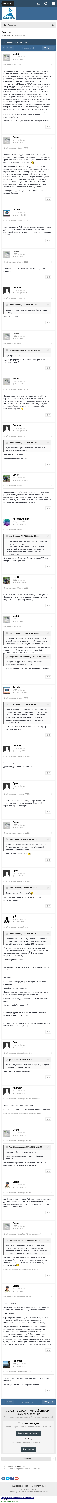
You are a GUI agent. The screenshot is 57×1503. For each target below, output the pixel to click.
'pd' (14, 916)
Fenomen (17, 1361)
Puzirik (16, 210)
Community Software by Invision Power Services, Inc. (28, 1492)
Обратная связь (39, 1486)
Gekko (10, 35)
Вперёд (46, 48)
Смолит (17, 287)
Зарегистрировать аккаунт (28, 1433)
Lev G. (16, 475)
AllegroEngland (21, 519)
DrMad (16, 1182)
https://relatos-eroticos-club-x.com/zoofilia (14, 1499)
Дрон (15, 783)
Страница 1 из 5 (28, 48)
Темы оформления (20, 1486)
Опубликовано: (16, 65)
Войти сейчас (28, 1449)
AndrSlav (17, 1088)
